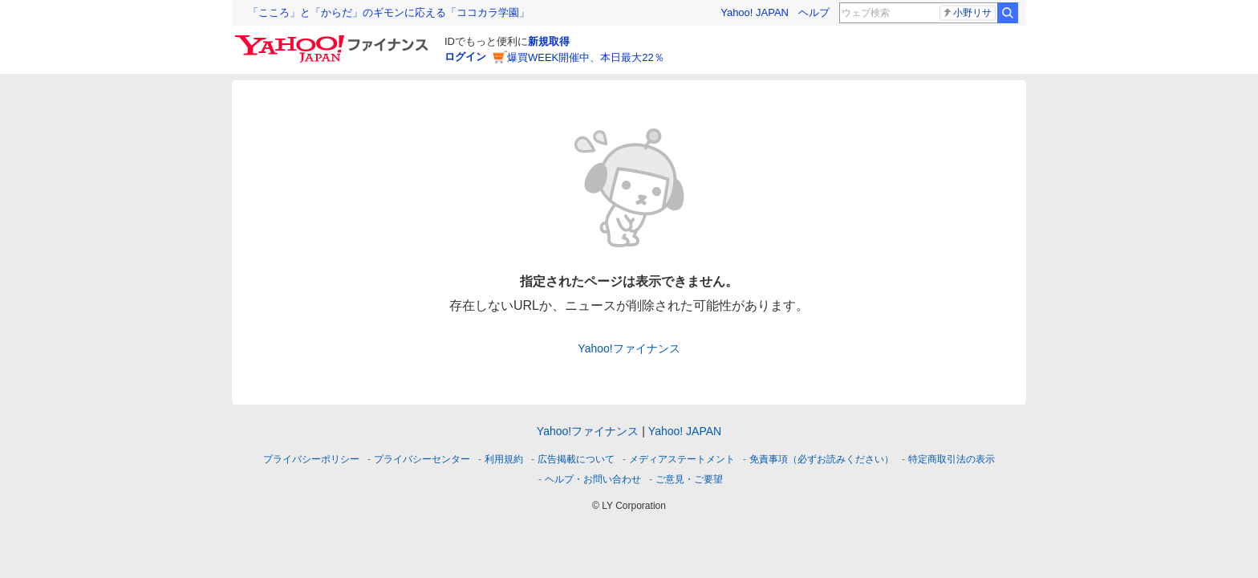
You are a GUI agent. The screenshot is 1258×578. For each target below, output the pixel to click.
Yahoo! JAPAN (754, 12)
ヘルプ (814, 12)
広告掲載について (576, 459)
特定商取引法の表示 (951, 459)
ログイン (465, 57)
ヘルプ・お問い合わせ (593, 479)
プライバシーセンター (422, 459)
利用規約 (504, 459)
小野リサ (967, 12)
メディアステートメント (682, 459)
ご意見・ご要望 (689, 479)
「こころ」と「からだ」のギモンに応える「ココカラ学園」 (389, 12)
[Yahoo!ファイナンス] (334, 39)
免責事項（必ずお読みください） (821, 459)
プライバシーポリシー (311, 459)
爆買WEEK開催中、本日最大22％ (585, 57)
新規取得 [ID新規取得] (549, 41)
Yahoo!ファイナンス (629, 348)
